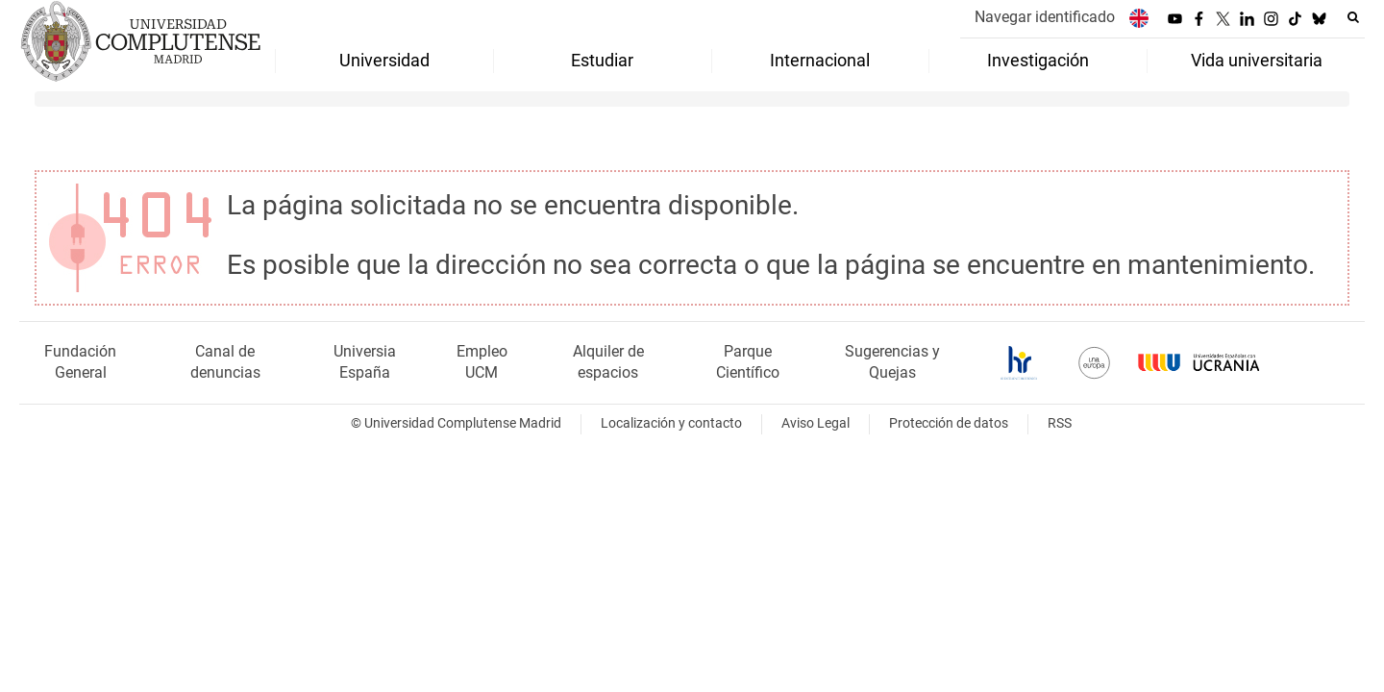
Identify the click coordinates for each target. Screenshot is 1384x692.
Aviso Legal (815, 423)
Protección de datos (948, 423)
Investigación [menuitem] (1038, 60)
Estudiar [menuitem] (602, 60)
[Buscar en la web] (1353, 17)
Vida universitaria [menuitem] (1256, 60)
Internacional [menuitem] (820, 60)
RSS (1060, 423)
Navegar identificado (1045, 17)
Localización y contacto (671, 423)
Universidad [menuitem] (384, 60)
